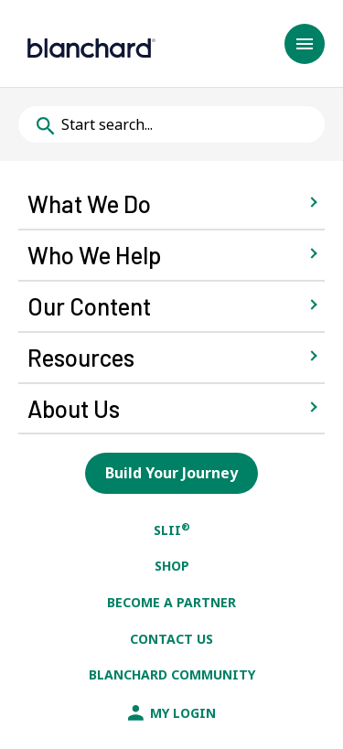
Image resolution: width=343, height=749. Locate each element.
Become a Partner (171, 602)
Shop (172, 565)
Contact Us (171, 638)
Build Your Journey (171, 473)
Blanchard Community (172, 674)
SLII (172, 529)
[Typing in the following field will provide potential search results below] (171, 124)
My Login (172, 713)
